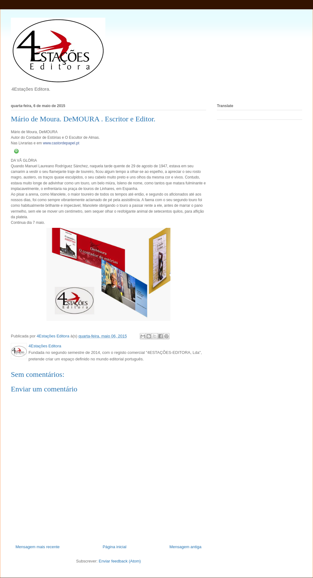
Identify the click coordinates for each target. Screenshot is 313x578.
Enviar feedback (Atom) (120, 561)
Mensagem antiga (185, 546)
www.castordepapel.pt (61, 143)
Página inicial (114, 546)
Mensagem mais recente (37, 546)
